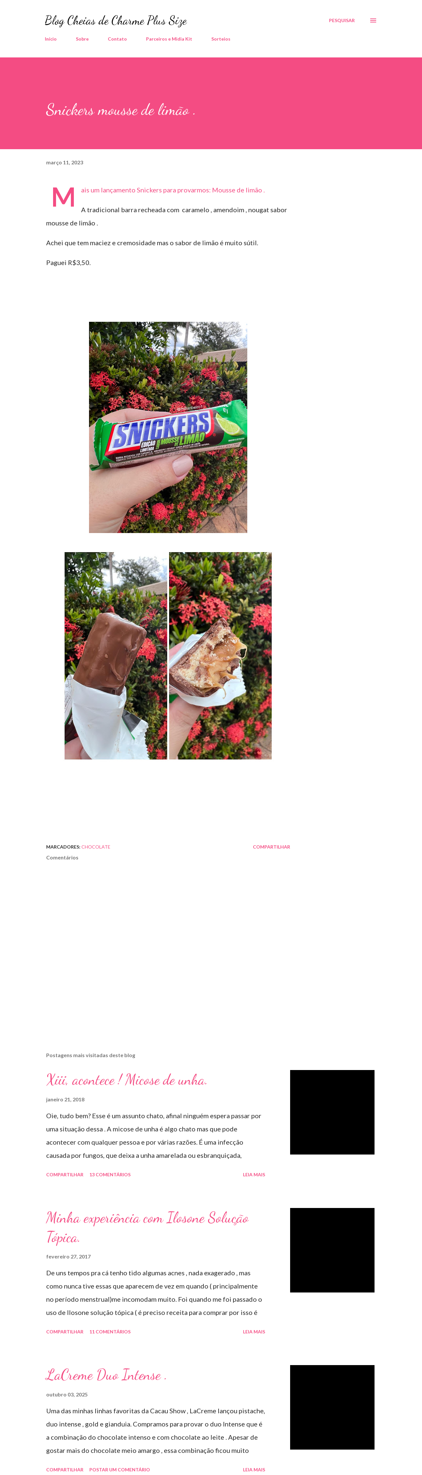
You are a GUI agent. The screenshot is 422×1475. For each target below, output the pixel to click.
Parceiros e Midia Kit (169, 39)
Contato (117, 39)
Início (51, 39)
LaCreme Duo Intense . (106, 1374)
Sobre (82, 39)
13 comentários (110, 1174)
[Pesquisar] (342, 20)
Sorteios (220, 39)
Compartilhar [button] (271, 847)
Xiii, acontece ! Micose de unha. (127, 1079)
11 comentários (110, 1331)
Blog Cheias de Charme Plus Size (116, 20)
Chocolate (95, 847)
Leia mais (254, 1174)
